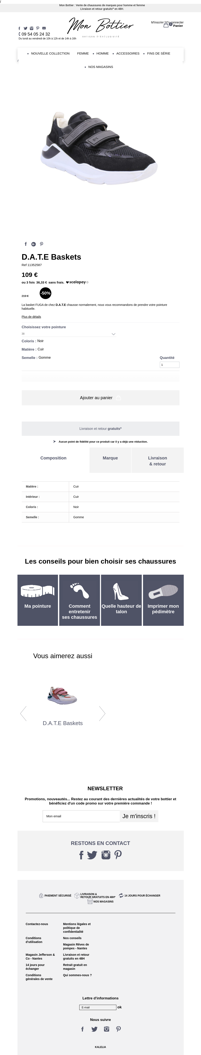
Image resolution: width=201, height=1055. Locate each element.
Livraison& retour (157, 461)
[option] (63, 712)
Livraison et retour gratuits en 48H (76, 956)
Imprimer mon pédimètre (163, 608)
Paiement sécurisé (58, 895)
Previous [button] (23, 713)
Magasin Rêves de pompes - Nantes (76, 946)
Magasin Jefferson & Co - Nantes (40, 956)
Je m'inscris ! (139, 816)
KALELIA (100, 1047)
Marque (110, 458)
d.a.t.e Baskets (63, 723)
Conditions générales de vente (39, 977)
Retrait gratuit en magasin (75, 966)
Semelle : (30, 358)
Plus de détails (31, 316)
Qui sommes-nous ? (77, 975)
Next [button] (102, 713)
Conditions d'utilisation (34, 940)
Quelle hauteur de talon (121, 608)
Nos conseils (72, 938)
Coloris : (30, 341)
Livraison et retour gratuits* (97, 9)
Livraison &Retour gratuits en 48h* (97, 896)
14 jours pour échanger (142, 895)
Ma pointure (38, 606)
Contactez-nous (37, 924)
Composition (53, 458)
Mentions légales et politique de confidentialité (77, 927)
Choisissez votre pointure (44, 327)
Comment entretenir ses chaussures (79, 611)
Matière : (30, 349)
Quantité (167, 358)
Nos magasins (103, 901)
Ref (25, 265)
